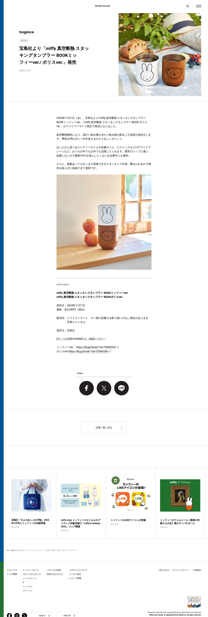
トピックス (12, 561)
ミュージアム (27, 578)
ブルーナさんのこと (32, 565)
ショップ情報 (75, 569)
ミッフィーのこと (31, 561)
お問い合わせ (164, 561)
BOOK (24, 40)
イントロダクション (30, 569)
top (8, 541)
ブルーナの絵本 (54, 561)
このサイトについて (78, 561)
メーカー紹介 (75, 565)
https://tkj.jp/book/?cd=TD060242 (96, 347)
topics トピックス (17, 541)
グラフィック (27, 582)
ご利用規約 (196, 561)
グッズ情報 (12, 565)
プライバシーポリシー (181, 561)
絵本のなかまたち (55, 565)
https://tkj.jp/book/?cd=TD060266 (88, 351)
